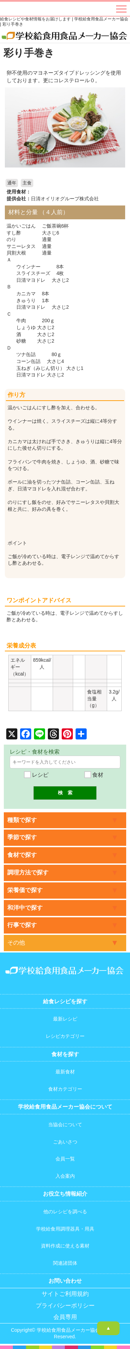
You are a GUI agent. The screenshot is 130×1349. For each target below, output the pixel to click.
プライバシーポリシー (65, 1305)
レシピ (36, 775)
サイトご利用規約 (65, 1294)
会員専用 (65, 1317)
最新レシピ (65, 1019)
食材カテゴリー (65, 1089)
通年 (11, 183)
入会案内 (65, 1176)
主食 (27, 183)
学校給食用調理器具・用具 (65, 1229)
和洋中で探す (25, 908)
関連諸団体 (65, 1263)
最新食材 (65, 1071)
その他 (16, 942)
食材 (93, 775)
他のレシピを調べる (65, 1211)
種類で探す (22, 820)
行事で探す (22, 925)
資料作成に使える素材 (65, 1245)
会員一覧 (65, 1158)
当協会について (65, 1124)
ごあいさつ (65, 1142)
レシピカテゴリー (65, 1036)
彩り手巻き (28, 52)
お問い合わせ (65, 1281)
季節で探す (22, 837)
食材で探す (22, 855)
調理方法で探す (28, 872)
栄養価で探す (25, 890)
